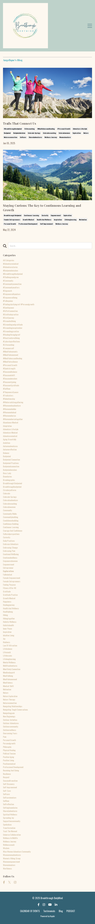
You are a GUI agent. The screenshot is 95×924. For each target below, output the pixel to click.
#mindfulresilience (10, 361)
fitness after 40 (9, 587)
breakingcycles (9, 479)
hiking (5, 615)
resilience (7, 773)
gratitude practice (10, 594)
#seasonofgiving (9, 382)
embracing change (10, 547)
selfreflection (8, 804)
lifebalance (7, 648)
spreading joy (8, 817)
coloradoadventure (10, 500)
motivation (83, 219)
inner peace (7, 628)
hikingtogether (9, 618)
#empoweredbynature (11, 294)
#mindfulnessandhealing (46, 129)
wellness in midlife (10, 838)
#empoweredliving (10, 297)
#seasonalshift (9, 375)
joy (4, 638)
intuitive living (8, 635)
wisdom (6, 848)
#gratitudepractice (10, 314)
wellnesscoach (8, 844)
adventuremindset (10, 436)
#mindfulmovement (10, 354)
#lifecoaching (29, 129)
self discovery (8, 783)
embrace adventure (10, 544)
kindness (6, 642)
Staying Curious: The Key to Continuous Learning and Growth (42, 207)
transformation (9, 827)
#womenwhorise (9, 415)
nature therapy (9, 699)
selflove (6, 800)
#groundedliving (9, 321)
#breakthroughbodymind (13, 129)
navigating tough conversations (15, 709)
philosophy (7, 746)
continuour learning (31, 215)
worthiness (7, 868)
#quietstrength (9, 368)
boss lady (7, 473)
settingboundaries (10, 807)
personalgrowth (9, 743)
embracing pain (9, 550)
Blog (61, 911)
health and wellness (44, 219)
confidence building (11, 523)
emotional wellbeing (11, 554)
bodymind (7, 133)
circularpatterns (9, 490)
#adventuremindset (11, 263)
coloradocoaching (49, 133)
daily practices (9, 540)
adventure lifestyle (80, 129)
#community (8, 280)
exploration (77, 133)
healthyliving (8, 611)
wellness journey (51, 137)
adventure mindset (10, 432)
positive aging (8, 756)
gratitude (7, 591)
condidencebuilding (10, 520)
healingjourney (8, 604)
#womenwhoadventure (12, 405)
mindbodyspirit (9, 672)
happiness (7, 601)
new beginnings (9, 716)
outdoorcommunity (10, 726)
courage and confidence (12, 530)
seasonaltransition (10, 780)
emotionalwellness (10, 557)
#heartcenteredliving (11, 337)
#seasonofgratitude (11, 385)
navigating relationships (12, 706)
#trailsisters (8, 395)
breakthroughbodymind (12, 486)
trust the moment (10, 831)
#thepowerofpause (10, 392)
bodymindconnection (11, 466)
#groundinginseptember (12, 327)
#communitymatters (11, 287)
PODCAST (70, 911)
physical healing (9, 750)
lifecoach (7, 652)
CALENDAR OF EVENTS (30, 911)
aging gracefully (9, 439)
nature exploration (10, 696)
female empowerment (11, 577)
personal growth (10, 224)
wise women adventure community (17, 851)
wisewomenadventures (12, 854)
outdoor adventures (11, 723)
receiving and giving (11, 770)
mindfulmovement (10, 679)
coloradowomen (64, 133)
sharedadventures (35, 137)
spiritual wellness (10, 814)
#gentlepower (8, 307)
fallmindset (7, 574)
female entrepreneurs (12, 219)
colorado (6, 493)
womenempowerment (11, 861)
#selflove (6, 388)
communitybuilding (10, 517)
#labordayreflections (11, 341)
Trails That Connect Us (19, 123)
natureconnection (10, 137)
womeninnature (65, 137)
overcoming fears (10, 733)
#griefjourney (8, 317)
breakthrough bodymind (12, 215)
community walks (10, 513)
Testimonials (49, 911)
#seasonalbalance (10, 371)
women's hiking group (12, 858)
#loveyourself (8, 348)
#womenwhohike (9, 409)
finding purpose (9, 584)
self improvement (46, 224)
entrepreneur (8, 567)
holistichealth (8, 625)
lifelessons (7, 655)
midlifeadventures (10, 665)
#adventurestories (10, 267)
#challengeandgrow (11, 277)
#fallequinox (8, 300)
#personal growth (63, 129)
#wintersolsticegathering (13, 402)
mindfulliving (8, 675)
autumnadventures (10, 446)
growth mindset (28, 219)
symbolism (7, 824)
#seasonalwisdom (10, 378)
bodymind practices (11, 463)
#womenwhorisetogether (13, 419)
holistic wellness (9, 621)
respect (6, 777)
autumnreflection (10, 449)
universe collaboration (12, 834)
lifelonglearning (70, 219)
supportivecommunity (11, 821)
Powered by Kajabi (47, 916)
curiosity (45, 215)
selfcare (23, 137)
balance (6, 452)
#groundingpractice (11, 331)
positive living (8, 760)
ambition (6, 442)
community (7, 510)
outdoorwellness (9, 729)
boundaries (7, 476)
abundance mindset (10, 422)
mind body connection (11, 669)
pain (4, 736)
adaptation (7, 425)
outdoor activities (10, 719)
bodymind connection (11, 459)
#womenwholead (9, 412)
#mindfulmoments (10, 351)
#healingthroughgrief (11, 334)
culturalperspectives (11, 533)
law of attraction (10, 645)
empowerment (56, 215)
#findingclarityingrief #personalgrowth (18, 304)
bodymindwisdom (19, 133)
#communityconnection (12, 283)
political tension (9, 753)
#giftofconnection (10, 310)
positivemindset (9, 763)
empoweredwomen (10, 560)
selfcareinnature (9, 797)
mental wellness (9, 662)
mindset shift (8, 686)
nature (85, 133)
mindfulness (8, 682)
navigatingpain (9, 713)
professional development (28, 224)
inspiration (58, 219)
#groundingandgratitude (13, 324)
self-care (7, 790)
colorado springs (34, 133)
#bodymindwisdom (10, 270)
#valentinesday (9, 398)
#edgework (7, 290)
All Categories (8, 260)
